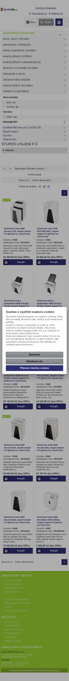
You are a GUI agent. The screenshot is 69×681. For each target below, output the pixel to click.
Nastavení (34, 354)
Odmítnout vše (34, 361)
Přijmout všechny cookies (34, 368)
